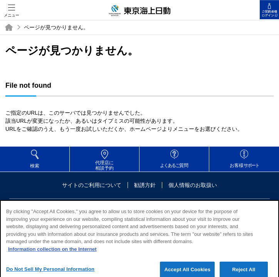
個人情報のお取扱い (192, 185)
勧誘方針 (145, 185)
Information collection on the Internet (52, 252)
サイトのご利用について (91, 185)
